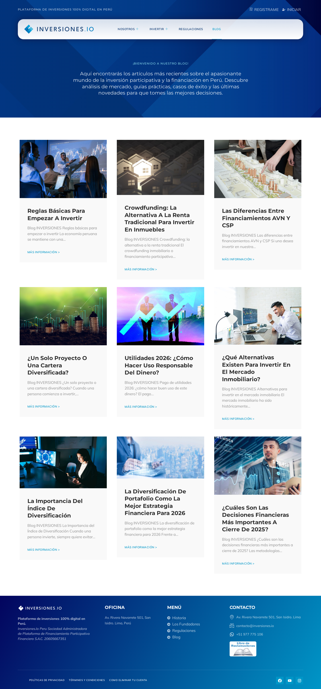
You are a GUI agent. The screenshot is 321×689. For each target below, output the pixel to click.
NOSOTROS (133, 29)
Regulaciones (193, 29)
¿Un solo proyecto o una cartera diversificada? (57, 364)
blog (217, 29)
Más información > (44, 251)
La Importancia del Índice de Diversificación (55, 506)
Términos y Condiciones (87, 679)
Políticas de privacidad (47, 679)
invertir (162, 29)
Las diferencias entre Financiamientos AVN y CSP (256, 217)
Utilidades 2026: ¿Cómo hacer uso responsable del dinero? (159, 364)
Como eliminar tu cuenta (128, 679)
